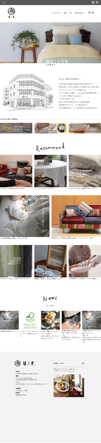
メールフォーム (28, 384)
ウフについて (56, 13)
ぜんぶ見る (50, 306)
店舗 (64, 13)
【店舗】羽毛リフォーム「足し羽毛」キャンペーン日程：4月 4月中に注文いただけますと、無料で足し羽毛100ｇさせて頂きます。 (91, 326)
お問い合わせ (79, 13)
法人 (70, 13)
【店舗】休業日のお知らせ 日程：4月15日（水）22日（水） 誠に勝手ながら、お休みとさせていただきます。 (71, 325)
